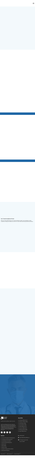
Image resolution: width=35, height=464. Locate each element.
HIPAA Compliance (10, 453)
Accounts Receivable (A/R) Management (8, 437)
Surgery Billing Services (22, 431)
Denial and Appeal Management (6, 442)
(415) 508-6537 (21, 435)
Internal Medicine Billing (22, 424)
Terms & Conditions (17, 453)
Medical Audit (3, 444)
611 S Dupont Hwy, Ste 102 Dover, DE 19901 (23, 440)
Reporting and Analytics (5, 450)
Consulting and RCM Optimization (6, 439)
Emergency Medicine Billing (23, 421)
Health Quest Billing (6, 421)
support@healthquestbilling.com (24, 437)
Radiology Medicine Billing (22, 429)
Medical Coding (4, 447)
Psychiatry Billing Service (22, 428)
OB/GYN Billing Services (22, 426)
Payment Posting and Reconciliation (7, 448)
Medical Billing (3, 445)
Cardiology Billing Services (22, 420)
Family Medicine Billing (22, 423)
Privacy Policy (3, 453)
